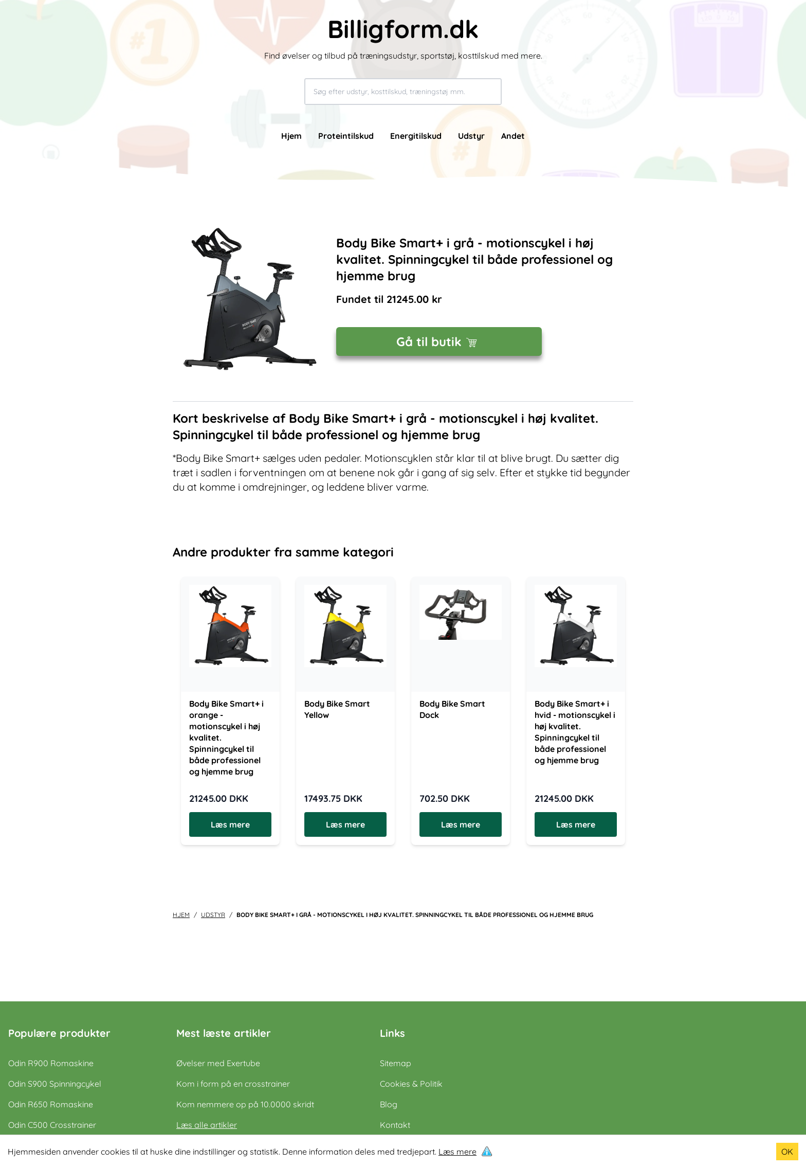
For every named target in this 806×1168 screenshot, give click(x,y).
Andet (513, 136)
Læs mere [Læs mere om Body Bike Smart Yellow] (345, 824)
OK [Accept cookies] (787, 1151)
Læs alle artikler (206, 1125)
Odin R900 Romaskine (51, 1063)
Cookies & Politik (411, 1084)
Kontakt (395, 1125)
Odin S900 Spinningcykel (54, 1084)
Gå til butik (439, 341)
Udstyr (471, 136)
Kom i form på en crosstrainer (233, 1084)
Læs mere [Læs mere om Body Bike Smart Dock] (460, 824)
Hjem (291, 136)
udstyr (213, 915)
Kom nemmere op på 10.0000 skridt (245, 1104)
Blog (388, 1104)
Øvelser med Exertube (218, 1063)
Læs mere (457, 1151)
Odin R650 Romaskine (50, 1104)
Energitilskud (416, 136)
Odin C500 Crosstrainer (52, 1125)
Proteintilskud (346, 136)
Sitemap (395, 1063)
